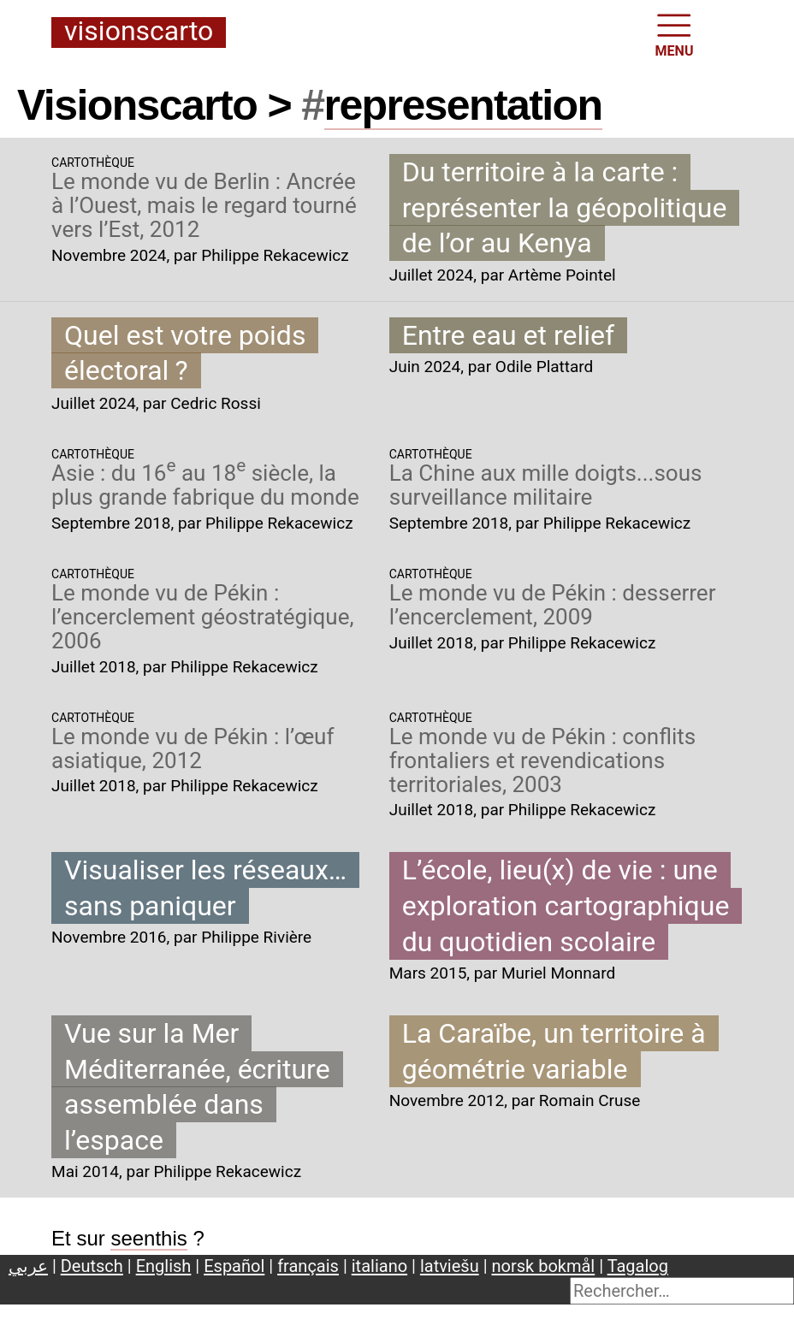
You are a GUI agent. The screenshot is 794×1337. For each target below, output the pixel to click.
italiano (379, 1266)
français (308, 1266)
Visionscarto (138, 32)
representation (463, 105)
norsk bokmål (544, 1266)
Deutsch (92, 1266)
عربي (28, 1266)
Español (234, 1266)
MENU (674, 34)
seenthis (148, 1238)
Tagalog (637, 1266)
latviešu (449, 1266)
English (164, 1266)
